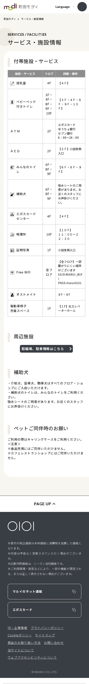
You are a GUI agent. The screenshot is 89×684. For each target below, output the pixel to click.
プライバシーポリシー (47, 634)
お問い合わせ (54, 648)
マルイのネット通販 (27, 597)
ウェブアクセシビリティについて (32, 663)
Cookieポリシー (20, 641)
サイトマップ (45, 641)
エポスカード (22, 615)
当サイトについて (21, 656)
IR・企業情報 (17, 634)
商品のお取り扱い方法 (24, 648)
